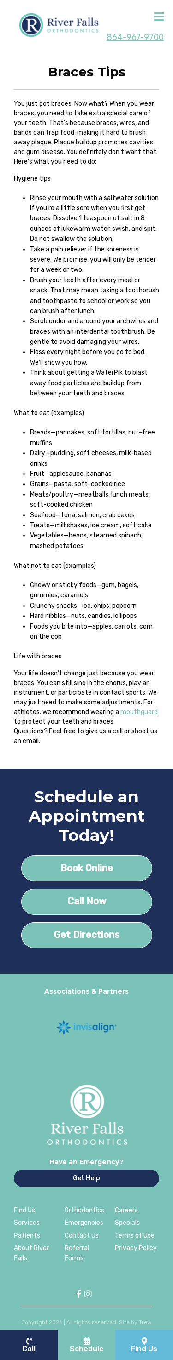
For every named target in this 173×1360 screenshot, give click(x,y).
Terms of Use (135, 1236)
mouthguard (139, 712)
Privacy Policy (136, 1248)
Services (27, 1223)
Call (29, 1345)
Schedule (87, 1345)
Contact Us (82, 1236)
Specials (127, 1223)
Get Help (86, 1178)
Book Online (86, 868)
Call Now (86, 901)
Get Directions (86, 934)
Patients (27, 1236)
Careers (126, 1210)
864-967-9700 (135, 37)
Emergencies (84, 1223)
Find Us (24, 1210)
